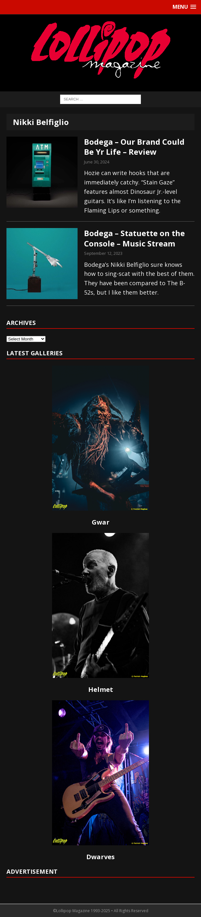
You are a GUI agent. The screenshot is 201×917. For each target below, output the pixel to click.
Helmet (100, 689)
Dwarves (100, 856)
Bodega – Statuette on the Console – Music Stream (134, 238)
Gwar (101, 522)
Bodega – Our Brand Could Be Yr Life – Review (134, 146)
